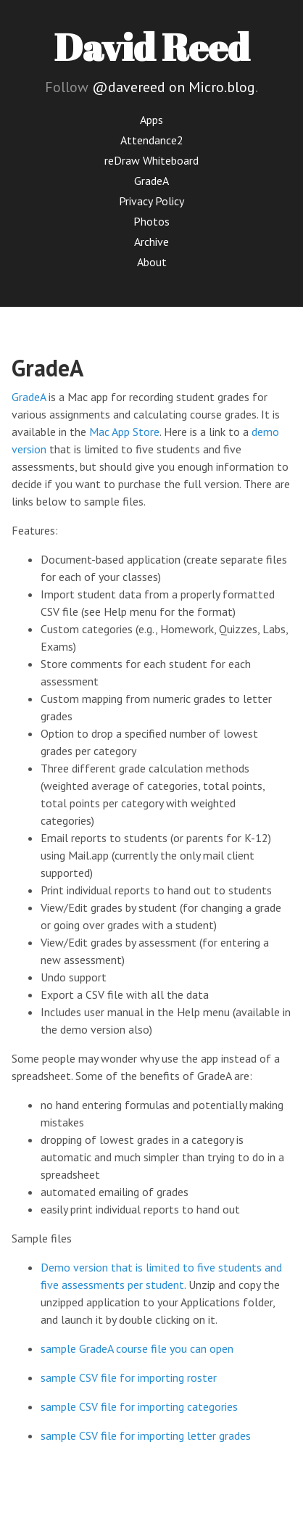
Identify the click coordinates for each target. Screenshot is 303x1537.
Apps (151, 119)
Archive (151, 241)
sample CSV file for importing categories (139, 1406)
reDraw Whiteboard (151, 160)
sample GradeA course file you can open (137, 1348)
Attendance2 (151, 140)
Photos (151, 221)
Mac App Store (124, 431)
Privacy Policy (151, 201)
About (152, 262)
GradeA (151, 180)
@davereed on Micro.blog (173, 87)
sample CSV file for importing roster (129, 1377)
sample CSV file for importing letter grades (146, 1435)
